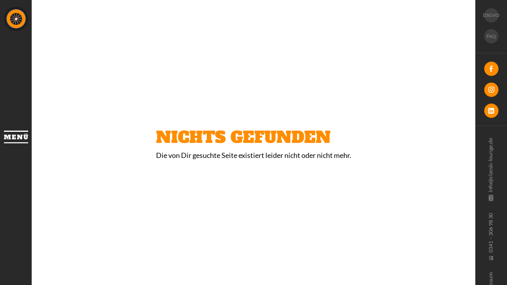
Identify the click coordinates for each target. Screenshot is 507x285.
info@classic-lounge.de (490, 169)
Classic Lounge (16, 19)
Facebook (491, 68)
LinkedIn (491, 110)
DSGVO (491, 15)
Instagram (491, 89)
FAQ (491, 36)
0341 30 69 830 (490, 236)
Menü (16, 137)
